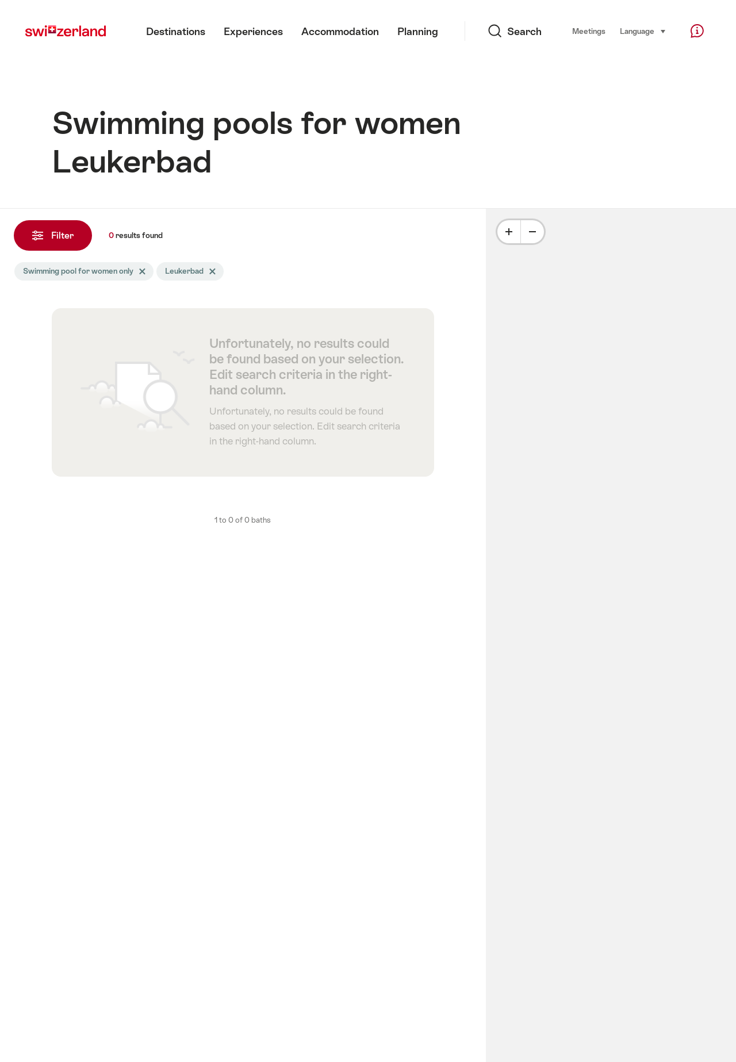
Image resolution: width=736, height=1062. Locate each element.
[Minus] (532, 231)
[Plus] (508, 231)
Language (643, 30)
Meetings (588, 31)
